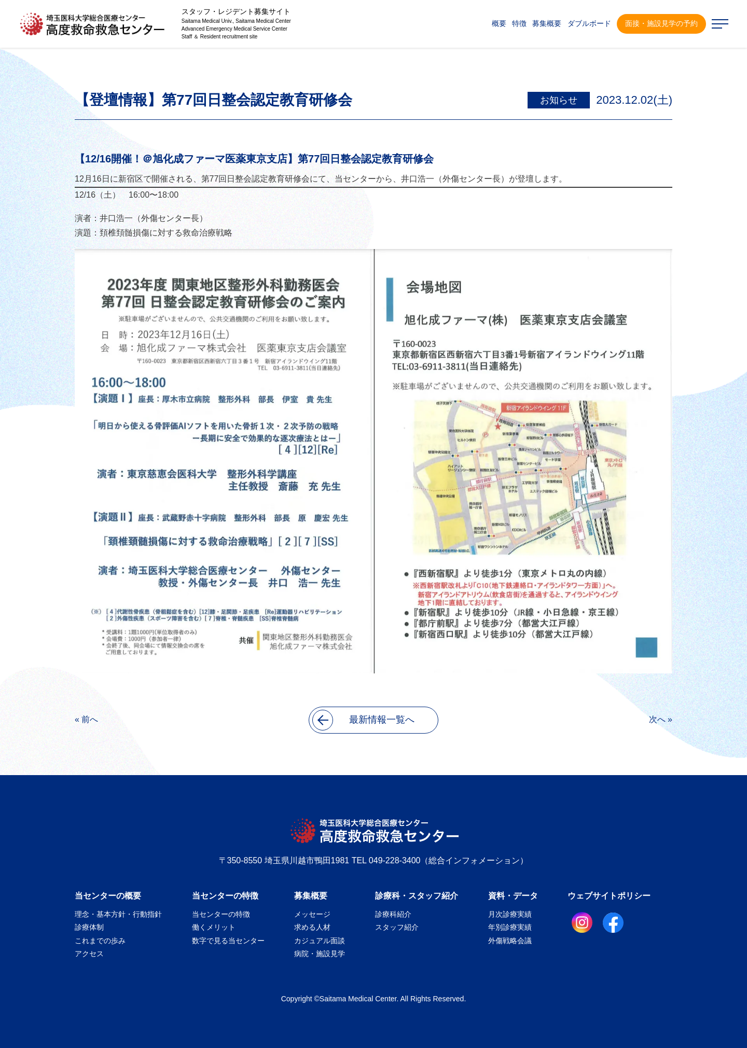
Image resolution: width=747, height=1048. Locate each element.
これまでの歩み (100, 940)
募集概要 (310, 895)
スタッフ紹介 (397, 927)
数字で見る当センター (228, 940)
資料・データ (513, 895)
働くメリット (214, 927)
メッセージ (312, 914)
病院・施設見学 (319, 953)
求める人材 (312, 927)
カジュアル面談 (319, 940)
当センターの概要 (108, 895)
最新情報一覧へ (363, 720)
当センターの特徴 (225, 895)
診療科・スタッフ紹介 (416, 895)
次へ (657, 719)
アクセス (89, 953)
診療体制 (89, 927)
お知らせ (558, 100)
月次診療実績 (510, 914)
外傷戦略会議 (510, 940)
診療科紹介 (393, 914)
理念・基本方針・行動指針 (118, 914)
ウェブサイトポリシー (609, 895)
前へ (89, 719)
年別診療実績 (510, 927)
